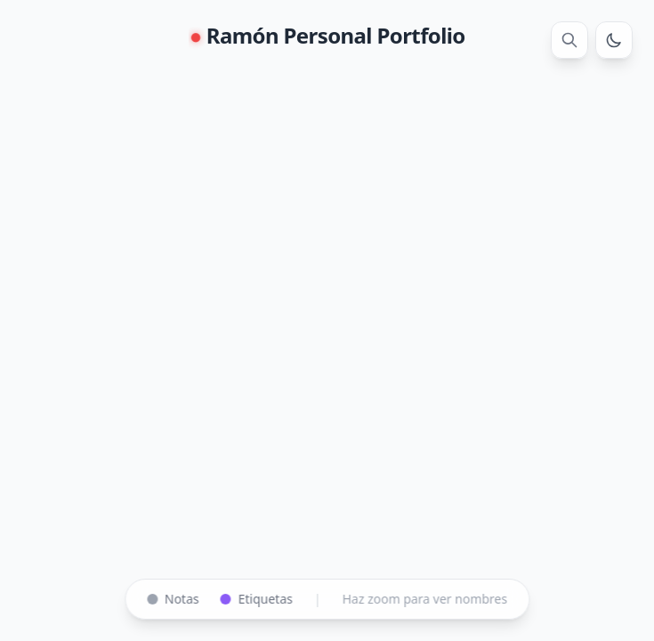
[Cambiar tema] (614, 40)
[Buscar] (569, 40)
